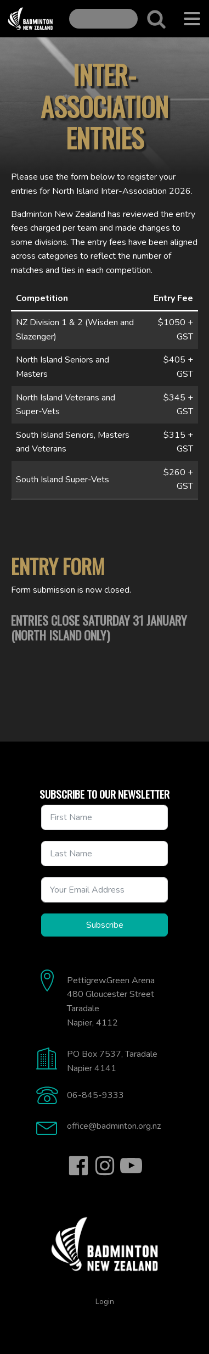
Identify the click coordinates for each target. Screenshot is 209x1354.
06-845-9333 (95, 1095)
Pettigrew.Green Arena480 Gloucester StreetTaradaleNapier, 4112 (111, 1001)
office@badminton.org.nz (114, 1126)
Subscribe (104, 925)
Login (104, 1301)
